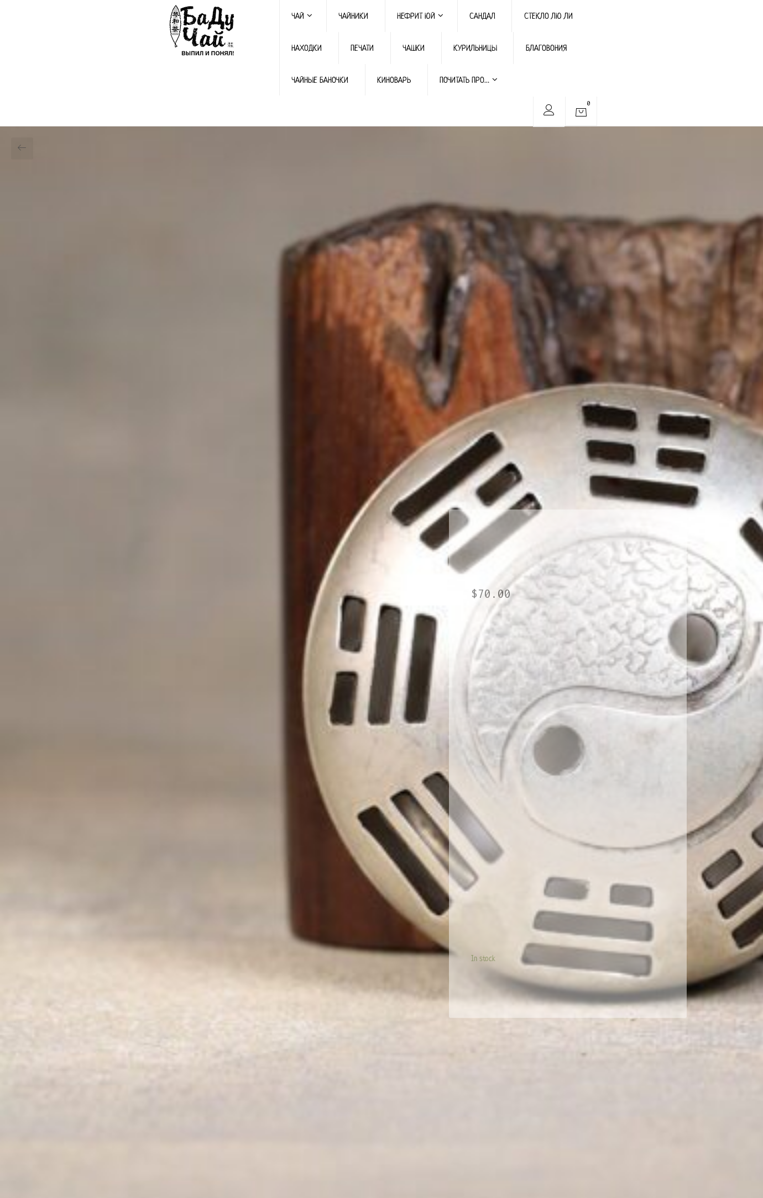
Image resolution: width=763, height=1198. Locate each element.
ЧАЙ (301, 15)
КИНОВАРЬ (394, 80)
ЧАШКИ (414, 48)
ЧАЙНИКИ (353, 15)
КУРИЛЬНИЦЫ (475, 48)
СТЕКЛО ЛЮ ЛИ (548, 15)
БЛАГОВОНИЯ (546, 48)
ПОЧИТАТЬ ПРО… (469, 80)
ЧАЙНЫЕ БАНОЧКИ (319, 80)
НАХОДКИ (306, 48)
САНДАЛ (482, 15)
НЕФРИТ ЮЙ (420, 15)
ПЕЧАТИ (362, 48)
